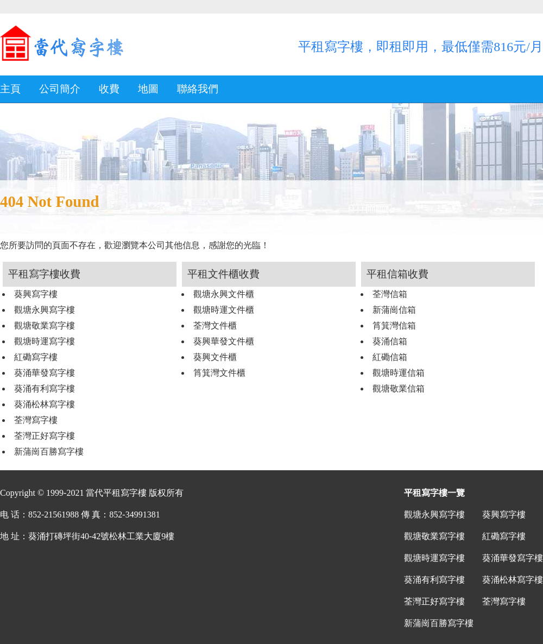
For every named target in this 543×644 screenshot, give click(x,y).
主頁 (10, 88)
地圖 (148, 88)
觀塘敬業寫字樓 (44, 325)
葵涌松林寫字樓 (44, 404)
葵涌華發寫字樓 (44, 372)
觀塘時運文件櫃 (223, 309)
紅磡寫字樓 (36, 357)
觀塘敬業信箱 (398, 388)
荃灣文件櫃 (215, 325)
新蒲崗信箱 (394, 309)
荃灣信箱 (389, 294)
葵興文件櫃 (215, 357)
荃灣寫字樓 (36, 420)
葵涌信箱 (389, 341)
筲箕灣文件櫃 (219, 372)
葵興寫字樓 (36, 294)
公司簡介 (59, 88)
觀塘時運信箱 (398, 372)
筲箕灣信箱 (394, 325)
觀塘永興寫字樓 (44, 309)
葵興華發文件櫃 (223, 341)
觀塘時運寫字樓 (44, 341)
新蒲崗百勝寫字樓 (49, 451)
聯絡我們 (197, 88)
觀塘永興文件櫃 (223, 294)
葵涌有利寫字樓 (44, 388)
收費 (109, 88)
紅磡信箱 (389, 357)
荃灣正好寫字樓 (44, 435)
